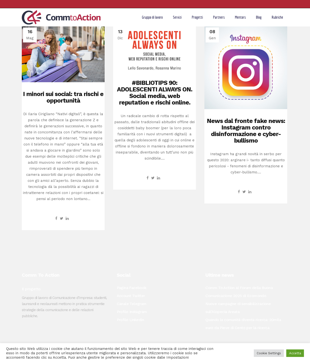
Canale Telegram (132, 303)
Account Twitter (131, 295)
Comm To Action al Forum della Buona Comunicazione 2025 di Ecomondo (239, 291)
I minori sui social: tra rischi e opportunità (63, 97)
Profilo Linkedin (130, 319)
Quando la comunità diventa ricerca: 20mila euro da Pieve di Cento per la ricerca (243, 323)
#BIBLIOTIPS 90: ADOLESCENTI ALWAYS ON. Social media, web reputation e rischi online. (154, 92)
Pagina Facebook (132, 287)
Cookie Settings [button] (269, 353)
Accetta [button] (295, 353)
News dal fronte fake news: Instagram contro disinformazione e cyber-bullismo (246, 130)
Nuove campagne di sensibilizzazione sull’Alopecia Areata (238, 307)
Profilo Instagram (132, 311)
